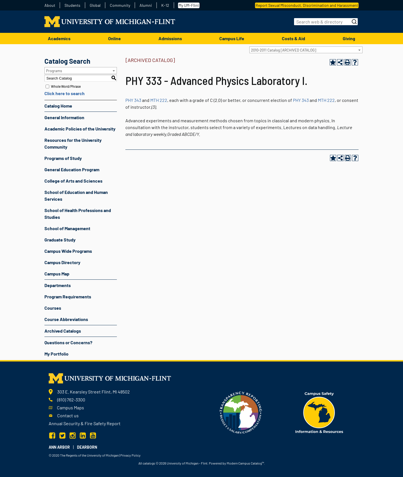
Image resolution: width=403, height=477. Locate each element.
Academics (59, 38)
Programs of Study (63, 158)
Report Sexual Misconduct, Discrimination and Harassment (307, 5)
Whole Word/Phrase (66, 86)
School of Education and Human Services (76, 195)
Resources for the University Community (73, 143)
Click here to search (64, 93)
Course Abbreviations (66, 319)
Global (95, 5)
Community (120, 5)
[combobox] (306, 49)
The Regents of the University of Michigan (89, 455)
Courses (52, 308)
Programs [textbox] (54, 71)
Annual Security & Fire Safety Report (85, 423)
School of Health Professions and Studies (77, 214)
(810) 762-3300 (71, 399)
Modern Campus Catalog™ (245, 463)
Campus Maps (70, 407)
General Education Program (71, 169)
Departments (57, 285)
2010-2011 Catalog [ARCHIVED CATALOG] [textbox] (283, 50)
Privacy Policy (130, 455)
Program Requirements (67, 296)
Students (72, 5)
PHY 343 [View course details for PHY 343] (133, 100)
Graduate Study (60, 239)
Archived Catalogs (62, 330)
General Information (64, 117)
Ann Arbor (59, 447)
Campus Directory (62, 262)
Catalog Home (58, 105)
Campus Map (56, 273)
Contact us (68, 415)
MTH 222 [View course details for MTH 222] (158, 100)
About (49, 5)
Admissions (170, 38)
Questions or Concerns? (68, 342)
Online (114, 38)
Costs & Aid (293, 38)
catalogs (149, 463)
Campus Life (231, 38)
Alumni (146, 5)
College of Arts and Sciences (73, 180)
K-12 (165, 5)
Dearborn (87, 447)
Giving (349, 38)
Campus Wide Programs (68, 251)
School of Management (67, 228)
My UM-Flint (189, 5)
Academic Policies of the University (79, 128)
